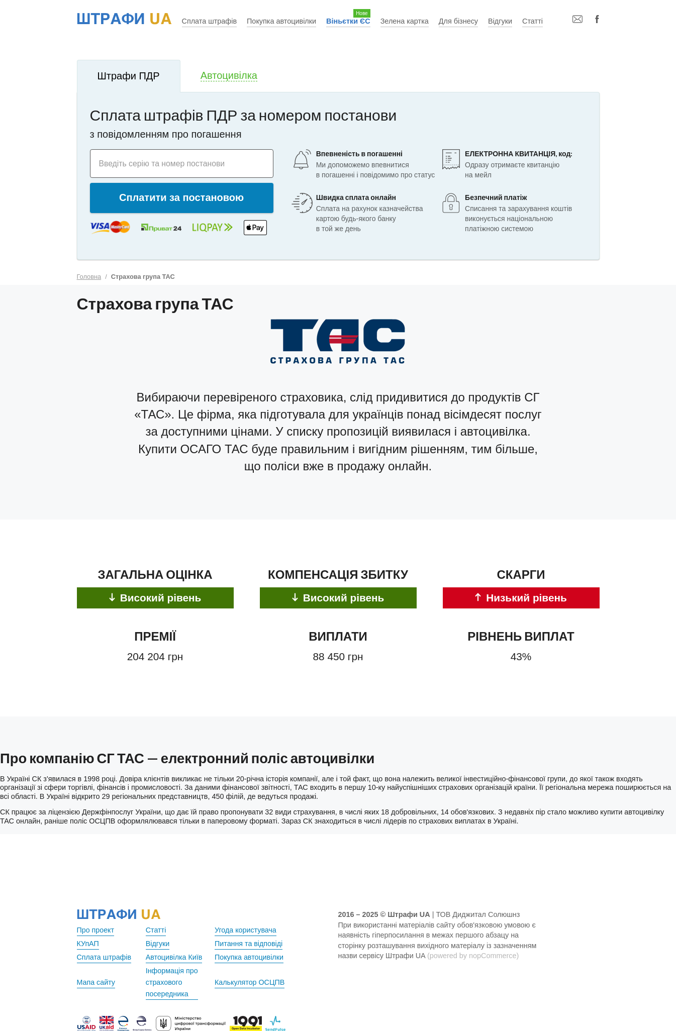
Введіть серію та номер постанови (163, 163)
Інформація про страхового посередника (172, 982)
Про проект (96, 930)
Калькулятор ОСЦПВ (250, 982)
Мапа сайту (96, 982)
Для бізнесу (458, 21)
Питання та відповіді (249, 944)
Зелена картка (404, 21)
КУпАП (88, 944)
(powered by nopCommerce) (473, 956)
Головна (89, 276)
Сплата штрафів (209, 21)
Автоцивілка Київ (174, 957)
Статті (532, 21)
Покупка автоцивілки (281, 21)
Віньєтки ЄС (348, 21)
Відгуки (500, 21)
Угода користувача (246, 930)
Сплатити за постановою (181, 197)
